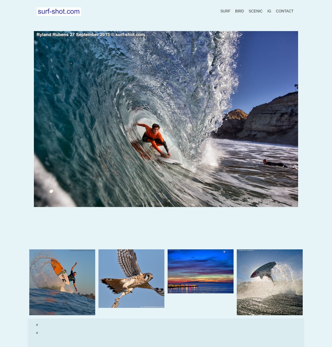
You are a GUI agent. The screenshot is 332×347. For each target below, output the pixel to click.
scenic (256, 11)
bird (239, 11)
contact (284, 11)
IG (269, 11)
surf (225, 11)
